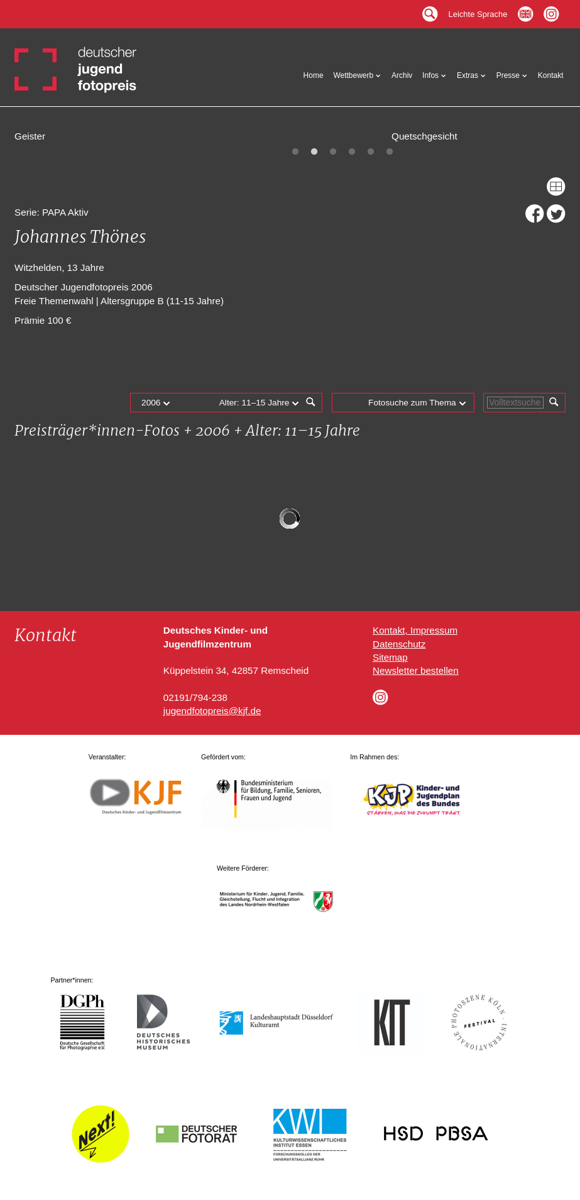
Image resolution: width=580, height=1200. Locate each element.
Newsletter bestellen (416, 670)
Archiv (401, 75)
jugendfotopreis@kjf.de (212, 710)
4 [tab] (352, 152)
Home (314, 75)
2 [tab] (314, 152)
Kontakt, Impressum (415, 630)
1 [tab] (295, 152)
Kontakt (551, 75)
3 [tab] (333, 152)
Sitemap (390, 657)
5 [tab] (370, 152)
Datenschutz (399, 644)
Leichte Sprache (478, 11)
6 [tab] (389, 152)
